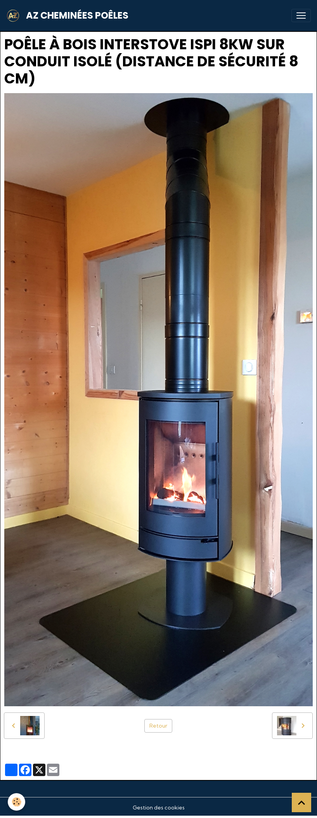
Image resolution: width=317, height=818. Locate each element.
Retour (158, 725)
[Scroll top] (301, 802)
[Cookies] (16, 802)
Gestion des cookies (159, 807)
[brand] (69, 15)
